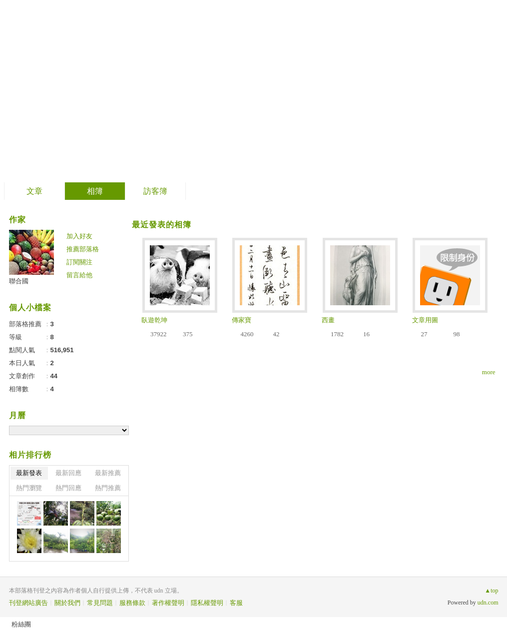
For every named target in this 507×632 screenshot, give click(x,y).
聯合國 (18, 281)
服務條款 (132, 603)
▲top (491, 590)
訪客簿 (155, 191)
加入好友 (79, 236)
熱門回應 (68, 488)
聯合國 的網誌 (74, 87)
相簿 (95, 191)
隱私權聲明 (207, 603)
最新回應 (68, 473)
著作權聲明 (168, 603)
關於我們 (67, 603)
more (489, 372)
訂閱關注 (79, 262)
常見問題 (100, 603)
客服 (236, 603)
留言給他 (79, 275)
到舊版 (157, 91)
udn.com (488, 602)
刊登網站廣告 (28, 603)
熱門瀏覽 (29, 488)
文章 (34, 191)
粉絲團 (21, 624)
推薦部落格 (82, 249)
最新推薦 (108, 473)
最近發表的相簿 (161, 224)
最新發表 (29, 473)
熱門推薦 (108, 488)
